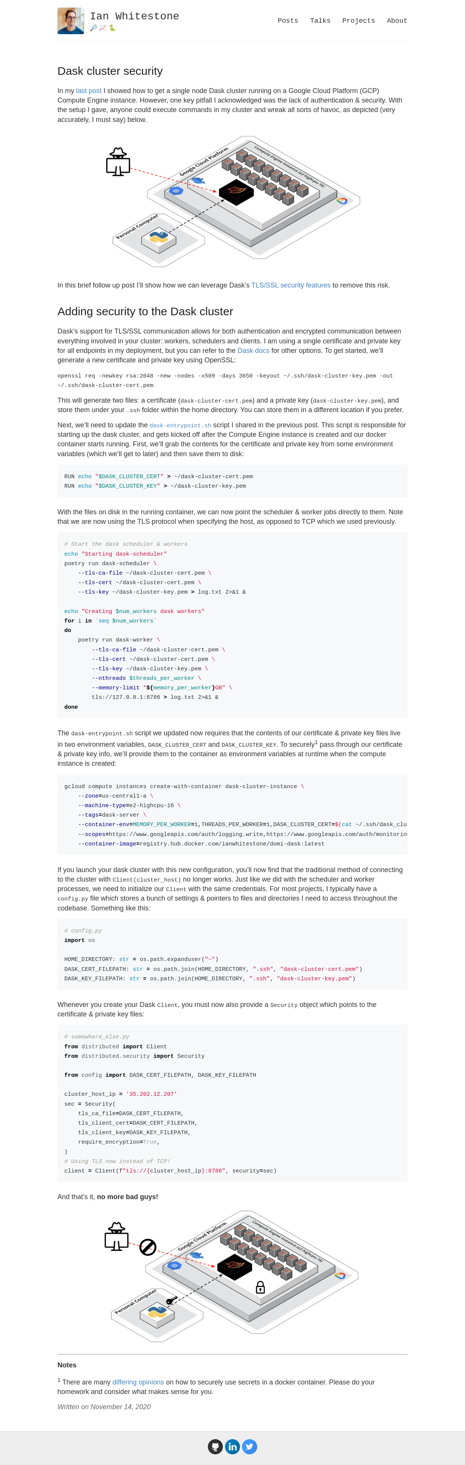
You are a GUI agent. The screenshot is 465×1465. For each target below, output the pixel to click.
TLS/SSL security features (291, 285)
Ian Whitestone (134, 16)
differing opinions (138, 1382)
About (397, 21)
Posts (288, 21)
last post (89, 91)
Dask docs (253, 350)
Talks (320, 21)
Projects (358, 21)
